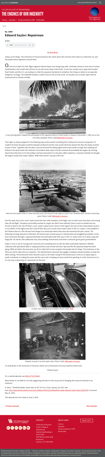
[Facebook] (8, 428)
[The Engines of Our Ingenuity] (96, 13)
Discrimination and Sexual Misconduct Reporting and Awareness (50, 455)
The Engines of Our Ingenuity (22, 14)
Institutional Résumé (80, 453)
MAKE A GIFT (86, 420)
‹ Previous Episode (12, 406)
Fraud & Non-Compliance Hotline (22, 453)
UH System (71, 451)
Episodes (12, 20)
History (4, 20)
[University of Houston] (9, 3)
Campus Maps (55, 451)
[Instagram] (20, 428)
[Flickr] (16, 428)
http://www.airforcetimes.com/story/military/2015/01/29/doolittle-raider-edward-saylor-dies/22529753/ (49, 390)
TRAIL (99, 451)
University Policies (75, 455)
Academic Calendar (44, 451)
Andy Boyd (54, 52)
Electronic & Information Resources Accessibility (15, 455)
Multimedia (40, 20)
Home (4, 26)
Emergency (63, 451)
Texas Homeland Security (89, 451)
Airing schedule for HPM (26, 20)
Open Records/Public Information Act (62, 453)
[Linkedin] (24, 428)
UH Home (35, 451)
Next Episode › (92, 406)
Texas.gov (78, 451)
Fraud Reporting (6, 453)
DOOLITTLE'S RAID (32, 376)
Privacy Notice (46, 453)
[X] (12, 428)
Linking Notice (37, 453)
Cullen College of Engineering (16, 10)
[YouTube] (28, 428)
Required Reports (92, 453)
